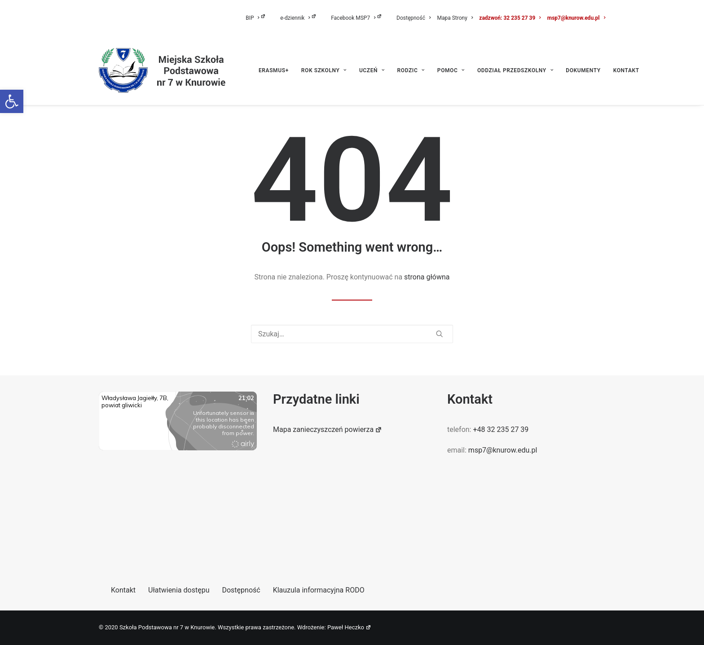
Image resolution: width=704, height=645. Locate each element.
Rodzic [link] (411, 70)
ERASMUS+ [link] (274, 70)
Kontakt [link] (626, 70)
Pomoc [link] (451, 70)
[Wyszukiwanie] (352, 334)
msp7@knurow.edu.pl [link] (576, 18)
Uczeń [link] (372, 70)
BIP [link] (256, 17)
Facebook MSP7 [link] (356, 17)
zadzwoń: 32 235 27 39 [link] (510, 18)
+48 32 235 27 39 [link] (500, 429)
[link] (11, 101)
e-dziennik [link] (298, 17)
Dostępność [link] (413, 18)
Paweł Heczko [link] (349, 627)
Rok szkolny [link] (324, 70)
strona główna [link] (426, 277)
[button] (439, 333)
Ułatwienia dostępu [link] (178, 590)
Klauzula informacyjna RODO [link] (319, 590)
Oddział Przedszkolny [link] (515, 70)
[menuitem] (261, 18)
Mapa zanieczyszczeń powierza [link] (327, 429)
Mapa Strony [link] (455, 18)
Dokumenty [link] (583, 70)
